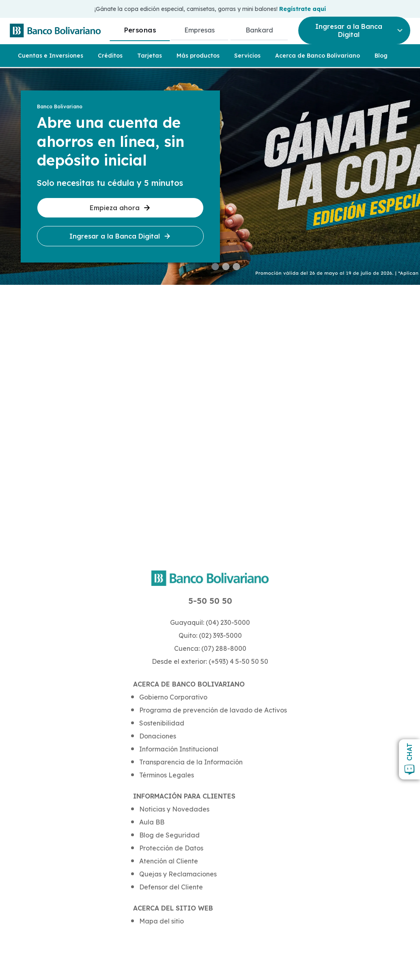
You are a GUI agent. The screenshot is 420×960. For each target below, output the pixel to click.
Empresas (199, 30)
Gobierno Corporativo (173, 697)
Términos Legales (166, 775)
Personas (140, 30)
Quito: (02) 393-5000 (210, 635)
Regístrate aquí (302, 9)
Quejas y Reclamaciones (178, 874)
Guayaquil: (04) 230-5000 (210, 622)
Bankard (259, 30)
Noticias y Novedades (174, 809)
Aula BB (151, 822)
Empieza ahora (120, 208)
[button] (215, 266)
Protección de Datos (171, 848)
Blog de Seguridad (169, 835)
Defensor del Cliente (171, 887)
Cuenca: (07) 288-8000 (210, 648)
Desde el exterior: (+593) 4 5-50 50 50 (210, 661)
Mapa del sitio (161, 921)
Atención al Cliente (168, 861)
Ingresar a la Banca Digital (120, 236)
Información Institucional (178, 749)
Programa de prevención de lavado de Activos (213, 710)
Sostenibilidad (161, 723)
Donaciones (157, 736)
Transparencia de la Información (191, 762)
